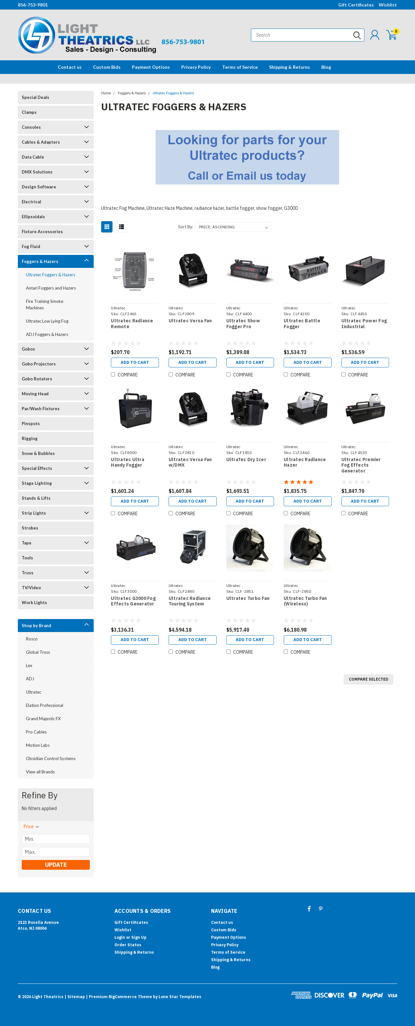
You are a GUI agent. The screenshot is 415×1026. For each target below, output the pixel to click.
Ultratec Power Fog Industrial (364, 323)
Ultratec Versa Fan (190, 321)
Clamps (29, 112)
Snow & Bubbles (38, 453)
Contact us (70, 67)
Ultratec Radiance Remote (132, 323)
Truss (27, 572)
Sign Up (139, 937)
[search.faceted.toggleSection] (32, 826)
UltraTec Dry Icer (246, 460)
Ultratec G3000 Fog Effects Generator (133, 602)
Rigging (30, 438)
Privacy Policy (196, 67)
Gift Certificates (356, 4)
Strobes (30, 528)
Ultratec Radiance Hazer (305, 463)
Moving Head (35, 393)
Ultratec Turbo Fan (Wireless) (305, 602)
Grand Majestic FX (43, 718)
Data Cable (33, 157)
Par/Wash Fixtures (41, 408)
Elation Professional (44, 705)
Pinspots (31, 423)
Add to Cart (134, 362)
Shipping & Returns (289, 67)
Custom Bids (107, 67)
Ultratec (33, 692)
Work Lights (34, 602)
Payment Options (151, 67)
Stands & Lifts (36, 498)
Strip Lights (34, 513)
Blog (326, 67)
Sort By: (185, 227)
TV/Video (31, 587)
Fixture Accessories (42, 231)
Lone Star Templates (180, 996)
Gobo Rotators (37, 378)
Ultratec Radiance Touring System (189, 602)
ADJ (30, 678)
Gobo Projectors (39, 363)
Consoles (31, 127)
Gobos (28, 349)
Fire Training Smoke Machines (44, 304)
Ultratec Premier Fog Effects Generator (361, 466)
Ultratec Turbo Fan (247, 599)
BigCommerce (123, 996)
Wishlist (388, 4)
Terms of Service (240, 67)
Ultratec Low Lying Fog (47, 321)
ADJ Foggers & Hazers (47, 334)
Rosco (32, 638)
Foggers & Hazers (40, 261)
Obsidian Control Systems (51, 758)
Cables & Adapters (41, 142)
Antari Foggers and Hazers (51, 288)
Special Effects (37, 468)
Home (106, 93)
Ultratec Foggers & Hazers (50, 274)
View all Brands (40, 771)
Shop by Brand (36, 625)
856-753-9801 (33, 4)
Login (119, 937)
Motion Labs (38, 745)
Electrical (31, 201)
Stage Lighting (37, 483)
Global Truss (38, 652)
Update (56, 864)
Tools (27, 557)
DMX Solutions (37, 171)
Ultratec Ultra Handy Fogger (127, 463)
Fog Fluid (31, 246)
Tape (26, 542)
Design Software (39, 186)
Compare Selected (368, 681)
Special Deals (35, 97)
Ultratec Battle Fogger (302, 323)
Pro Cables (36, 731)
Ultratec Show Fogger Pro (243, 323)
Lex (29, 665)
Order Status (127, 944)
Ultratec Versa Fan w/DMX (190, 463)
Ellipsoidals (33, 216)
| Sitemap (75, 996)
